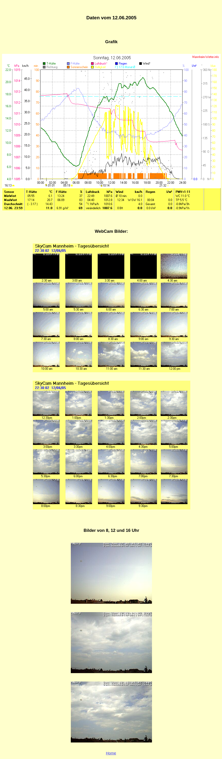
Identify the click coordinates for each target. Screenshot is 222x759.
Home (111, 753)
